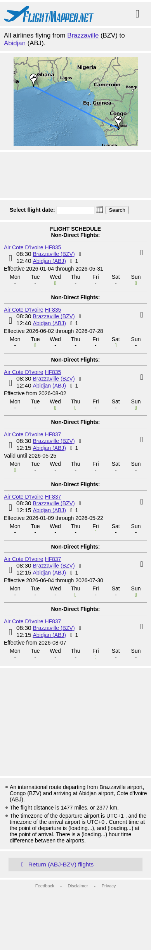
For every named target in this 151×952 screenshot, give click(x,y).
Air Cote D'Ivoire (23, 247)
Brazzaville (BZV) (54, 254)
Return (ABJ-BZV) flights (56, 864)
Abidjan (15, 43)
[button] (99, 209)
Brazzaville (83, 35)
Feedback (44, 885)
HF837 (53, 434)
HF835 (53, 247)
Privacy (109, 885)
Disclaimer (78, 885)
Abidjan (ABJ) (49, 261)
